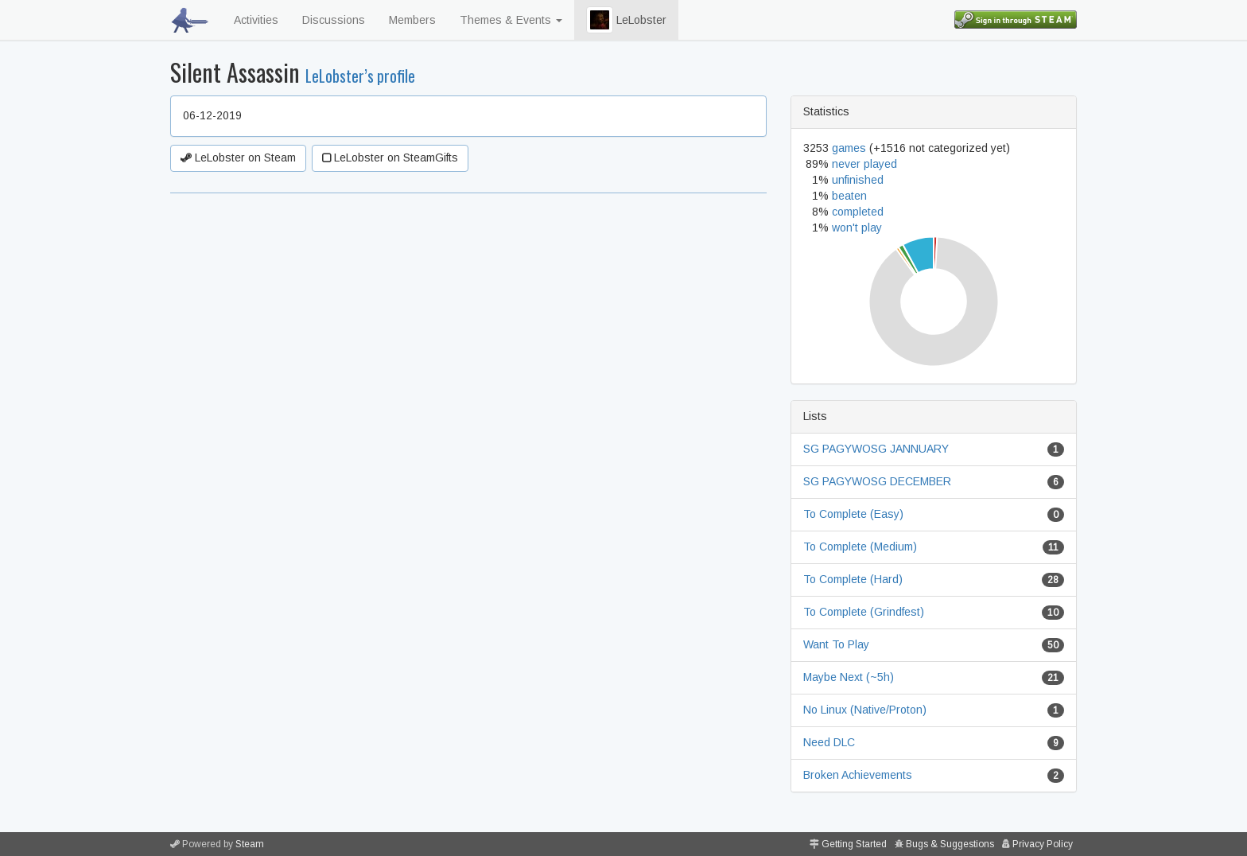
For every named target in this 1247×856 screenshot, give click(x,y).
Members (412, 20)
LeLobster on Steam (238, 157)
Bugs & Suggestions (950, 844)
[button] (599, 19)
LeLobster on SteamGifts (390, 157)
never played (864, 164)
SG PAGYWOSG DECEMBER (877, 481)
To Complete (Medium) (860, 546)
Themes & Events (511, 20)
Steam (249, 844)
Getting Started (854, 844)
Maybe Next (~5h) (848, 677)
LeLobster (626, 19)
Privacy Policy (1042, 844)
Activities (256, 20)
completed (858, 211)
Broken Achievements (857, 774)
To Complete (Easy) (853, 514)
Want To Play (836, 644)
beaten (849, 195)
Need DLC (829, 742)
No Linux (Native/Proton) (865, 709)
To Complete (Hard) (853, 579)
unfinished (858, 179)
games (849, 148)
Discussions (333, 20)
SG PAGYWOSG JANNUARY (876, 448)
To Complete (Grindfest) (863, 611)
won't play (857, 227)
